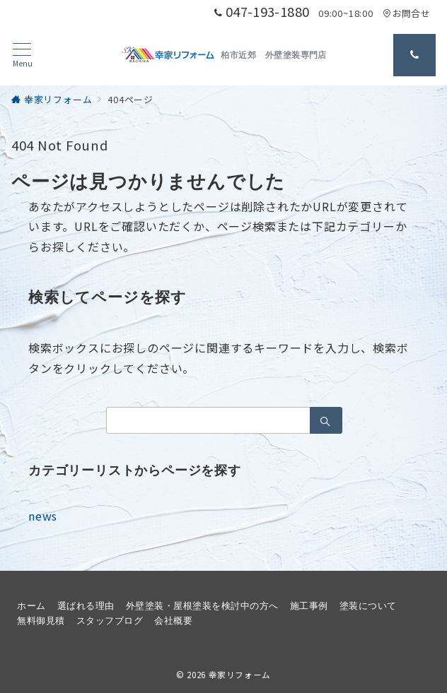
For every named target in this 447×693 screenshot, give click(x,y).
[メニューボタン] (22, 55)
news (42, 515)
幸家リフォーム (240, 674)
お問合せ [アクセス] (406, 13)
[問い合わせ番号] (414, 55)
